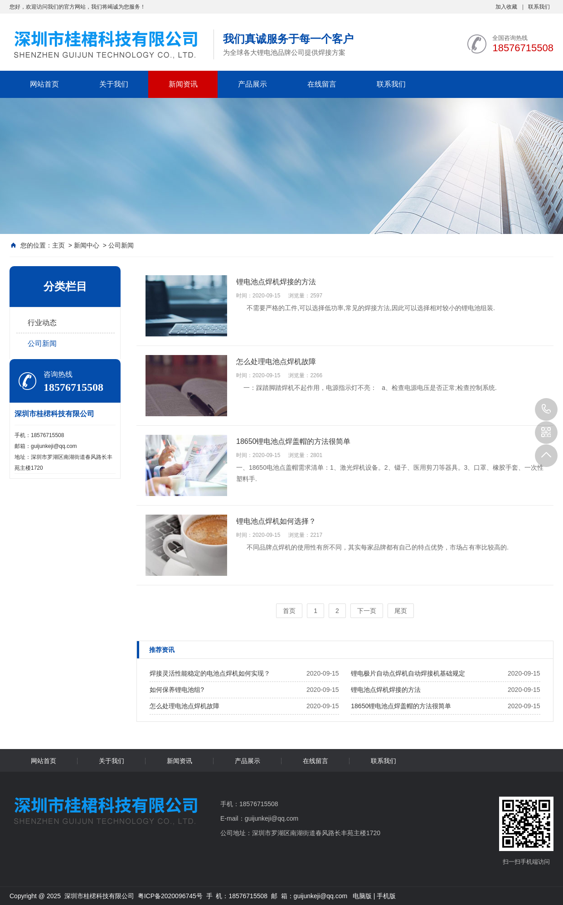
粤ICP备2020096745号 (170, 896)
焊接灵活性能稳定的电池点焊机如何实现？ (210, 673)
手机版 (386, 896)
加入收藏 (506, 7)
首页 (289, 610)
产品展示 (252, 84)
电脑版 (362, 896)
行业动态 (42, 322)
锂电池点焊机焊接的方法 (386, 689)
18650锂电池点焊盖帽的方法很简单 (401, 706)
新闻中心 (86, 245)
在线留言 (321, 84)
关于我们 (113, 84)
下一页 (366, 610)
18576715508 (546, 409)
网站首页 (44, 84)
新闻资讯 (183, 84)
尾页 (400, 610)
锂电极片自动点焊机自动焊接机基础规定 (408, 673)
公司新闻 (121, 245)
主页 (58, 245)
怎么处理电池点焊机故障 (184, 706)
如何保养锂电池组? (177, 689)
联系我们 (539, 7)
